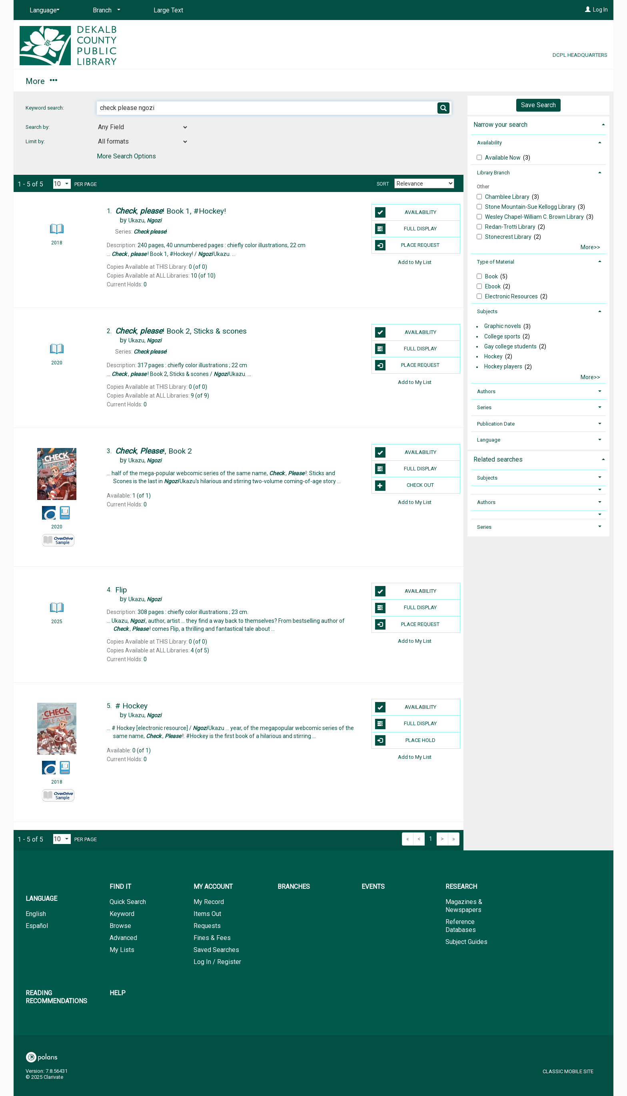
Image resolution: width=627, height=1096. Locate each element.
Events (223, 81)
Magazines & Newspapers (463, 906)
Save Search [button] (538, 105)
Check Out (404, 485)
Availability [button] (489, 143)
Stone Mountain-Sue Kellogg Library (531, 207)
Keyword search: (45, 108)
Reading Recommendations (372, 81)
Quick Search (128, 902)
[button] (538, 490)
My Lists (122, 950)
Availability (405, 212)
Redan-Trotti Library (511, 227)
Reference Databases (460, 926)
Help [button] (457, 81)
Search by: (38, 127)
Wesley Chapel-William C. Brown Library (535, 217)
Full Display (406, 229)
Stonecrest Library (509, 237)
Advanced (123, 938)
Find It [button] (41, 81)
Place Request (407, 245)
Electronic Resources (512, 296)
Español (37, 926)
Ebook (493, 286)
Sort (383, 184)
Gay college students (510, 346)
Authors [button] (486, 391)
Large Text (168, 10)
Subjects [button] (487, 311)
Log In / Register (217, 962)
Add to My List (414, 262)
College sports (502, 336)
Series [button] (484, 407)
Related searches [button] (498, 459)
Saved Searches (216, 950)
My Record (209, 902)
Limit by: (36, 141)
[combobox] (142, 127)
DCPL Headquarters (580, 55)
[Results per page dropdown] (62, 184)
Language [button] (488, 440)
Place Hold (405, 740)
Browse (120, 926)
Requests (207, 926)
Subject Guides (466, 942)
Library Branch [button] (493, 173)
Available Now (503, 157)
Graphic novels (502, 326)
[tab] (538, 124)
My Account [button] (105, 81)
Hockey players (503, 367)
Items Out (207, 914)
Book (492, 276)
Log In (600, 9)
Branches (170, 81)
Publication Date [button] (496, 424)
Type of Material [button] (495, 262)
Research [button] (279, 81)
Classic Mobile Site (568, 1071)
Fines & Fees (212, 938)
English (36, 914)
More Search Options (126, 156)
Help (118, 993)
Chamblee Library (508, 197)
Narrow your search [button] (500, 124)
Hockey (493, 356)
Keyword (122, 914)
